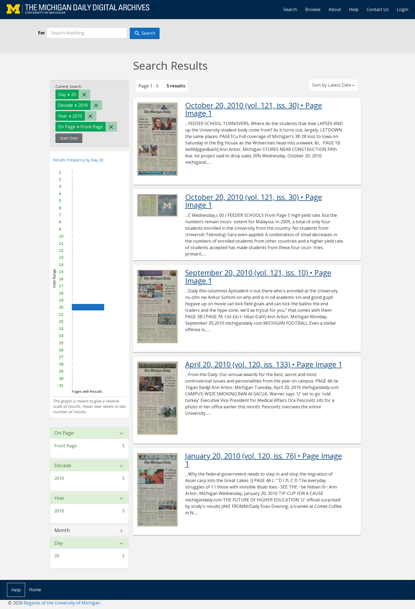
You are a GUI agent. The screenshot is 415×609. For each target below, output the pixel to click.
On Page (64, 433)
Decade (62, 465)
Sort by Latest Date (333, 85)
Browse (313, 9)
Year (59, 498)
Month (62, 530)
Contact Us (378, 9)
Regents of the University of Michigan (62, 603)
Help (353, 9)
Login (402, 9)
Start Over (69, 138)
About (335, 9)
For (41, 33)
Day (58, 543)
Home (35, 590)
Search (290, 9)
